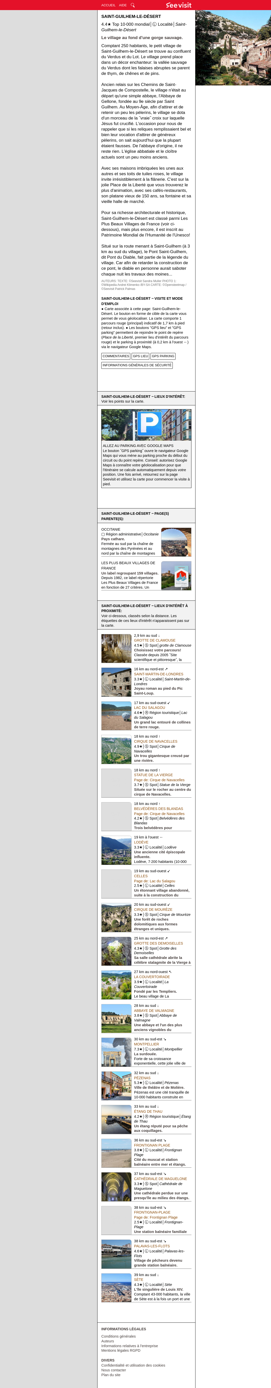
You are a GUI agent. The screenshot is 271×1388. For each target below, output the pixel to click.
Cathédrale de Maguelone (160, 1179)
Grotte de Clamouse (155, 640)
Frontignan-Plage (152, 1212)
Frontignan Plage (152, 1145)
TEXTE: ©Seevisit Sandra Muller (139, 281)
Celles (141, 876)
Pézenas (142, 1078)
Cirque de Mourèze (153, 910)
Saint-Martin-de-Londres (158, 674)
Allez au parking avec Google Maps (138, 446)
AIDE (123, 5)
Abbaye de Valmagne (154, 1011)
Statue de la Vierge (153, 775)
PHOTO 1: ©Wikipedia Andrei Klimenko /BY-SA (138, 283)
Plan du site (110, 1375)
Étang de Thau (148, 1111)
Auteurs (107, 1341)
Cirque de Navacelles (155, 741)
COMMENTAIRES (116, 356)
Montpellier (146, 1044)
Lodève (141, 842)
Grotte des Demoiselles (158, 943)
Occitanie (110, 529)
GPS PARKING (163, 356)
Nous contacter (113, 1370)
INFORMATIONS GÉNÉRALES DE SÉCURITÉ (137, 365)
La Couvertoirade (152, 977)
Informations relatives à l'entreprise (129, 1346)
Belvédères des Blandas (158, 809)
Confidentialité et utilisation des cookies (133, 1365)
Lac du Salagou (149, 708)
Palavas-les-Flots (152, 1246)
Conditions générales (118, 1336)
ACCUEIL (108, 5)
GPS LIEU (140, 356)
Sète (138, 1280)
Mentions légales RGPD (120, 1350)
